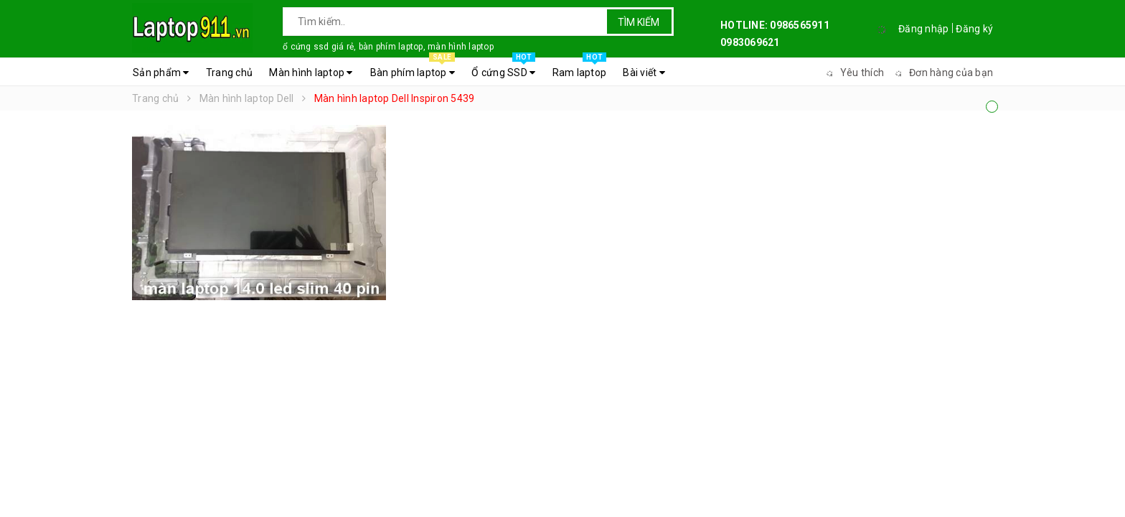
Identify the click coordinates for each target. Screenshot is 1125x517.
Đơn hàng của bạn (942, 72)
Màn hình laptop (310, 72)
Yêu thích (853, 72)
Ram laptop (579, 69)
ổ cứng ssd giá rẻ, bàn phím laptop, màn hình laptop (388, 47)
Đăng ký (974, 28)
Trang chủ (229, 72)
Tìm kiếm (638, 22)
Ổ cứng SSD (503, 69)
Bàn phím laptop (412, 69)
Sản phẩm (161, 72)
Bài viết (644, 72)
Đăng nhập (923, 28)
